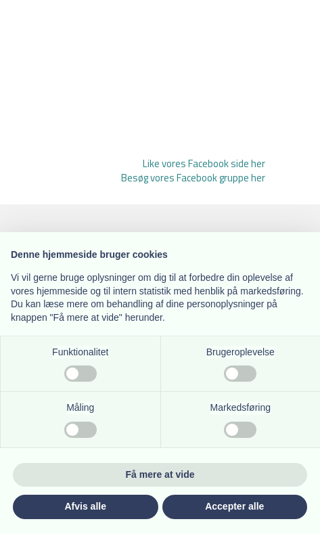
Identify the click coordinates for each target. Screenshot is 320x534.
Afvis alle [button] (85, 506)
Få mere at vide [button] (160, 474)
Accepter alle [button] (234, 506)
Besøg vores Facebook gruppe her (193, 177)
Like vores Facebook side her (204, 163)
